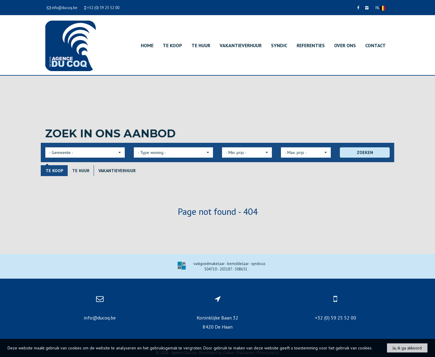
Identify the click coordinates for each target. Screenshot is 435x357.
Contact (375, 45)
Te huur (201, 45)
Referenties (311, 45)
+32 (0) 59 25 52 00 (335, 318)
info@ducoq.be (100, 318)
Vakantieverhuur (241, 45)
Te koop (172, 45)
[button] (85, 152)
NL (380, 8)
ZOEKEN (365, 152)
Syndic (279, 45)
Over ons (345, 45)
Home (147, 45)
